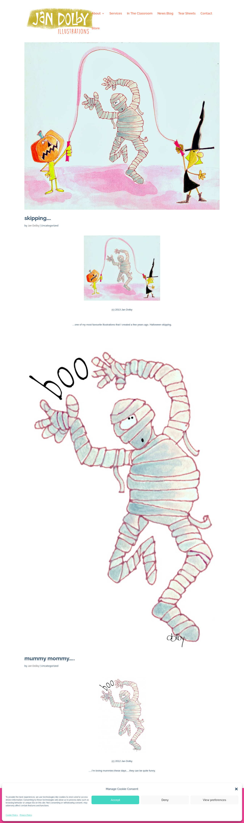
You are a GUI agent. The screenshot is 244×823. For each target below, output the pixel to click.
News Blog (165, 13)
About (96, 13)
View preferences (214, 800)
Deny (165, 800)
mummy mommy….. (49, 658)
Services (115, 13)
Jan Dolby (33, 225)
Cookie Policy (12, 815)
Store (96, 28)
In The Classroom (139, 13)
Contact (206, 13)
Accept (115, 800)
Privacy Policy (26, 815)
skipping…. (37, 218)
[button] (236, 789)
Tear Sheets (187, 13)
